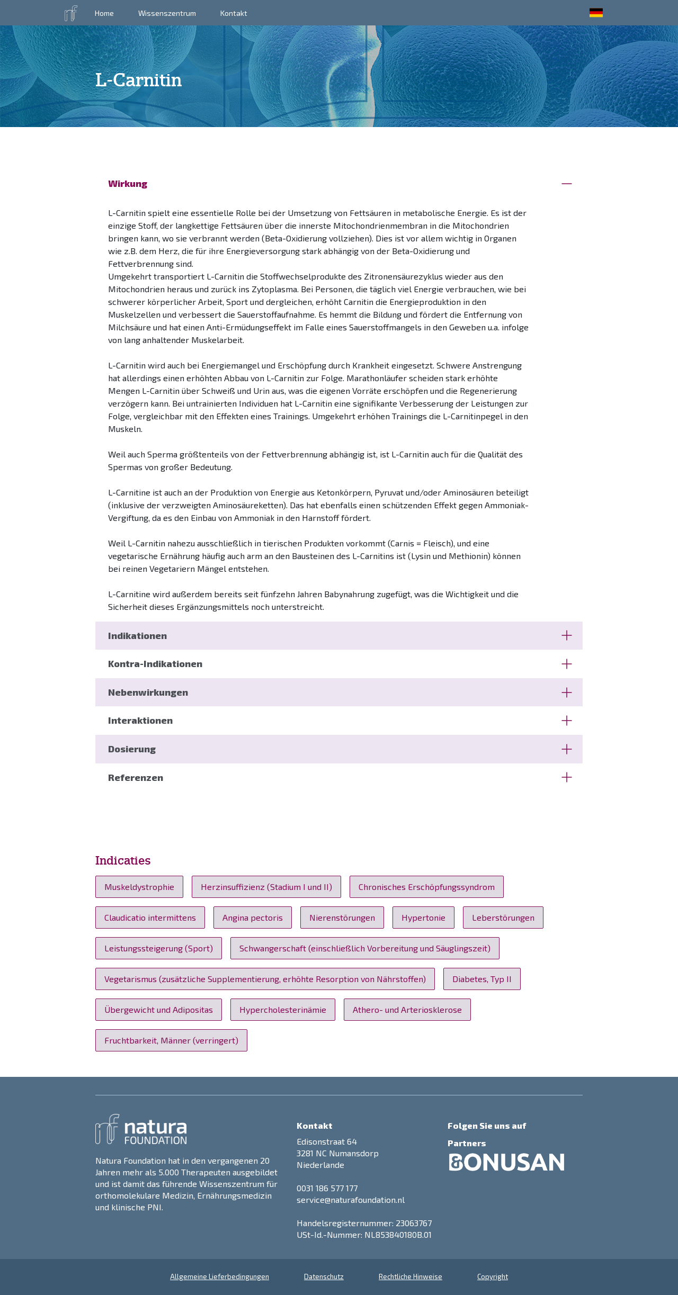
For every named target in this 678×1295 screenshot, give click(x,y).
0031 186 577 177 (327, 1188)
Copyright (492, 1276)
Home (104, 12)
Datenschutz (324, 1276)
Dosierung (340, 748)
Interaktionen (340, 720)
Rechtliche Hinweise (410, 1276)
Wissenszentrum (167, 12)
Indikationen (340, 635)
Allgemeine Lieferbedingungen (219, 1276)
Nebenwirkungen (340, 692)
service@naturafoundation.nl (351, 1199)
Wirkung (340, 183)
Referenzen (340, 777)
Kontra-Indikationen (340, 663)
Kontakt (233, 12)
